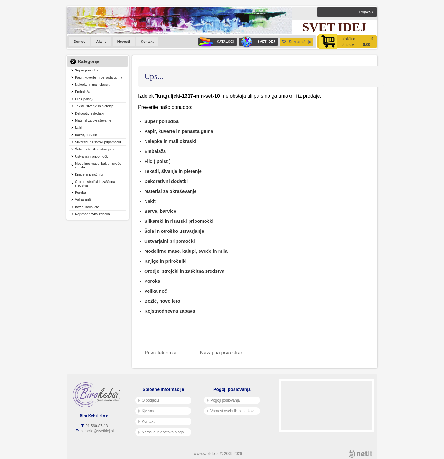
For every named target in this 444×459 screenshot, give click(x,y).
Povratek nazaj (161, 352)
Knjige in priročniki (89, 174)
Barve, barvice (86, 135)
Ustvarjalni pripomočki (92, 156)
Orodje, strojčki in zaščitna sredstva (95, 183)
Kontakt (147, 41)
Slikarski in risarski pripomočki (98, 142)
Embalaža (82, 92)
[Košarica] (347, 41)
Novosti (123, 41)
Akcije (101, 41)
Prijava (366, 12)
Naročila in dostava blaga (161, 432)
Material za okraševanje (93, 120)
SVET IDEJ (257, 42)
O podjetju (148, 400)
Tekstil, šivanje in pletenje (94, 106)
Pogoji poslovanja (223, 400)
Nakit (79, 127)
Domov (79, 41)
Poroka (80, 192)
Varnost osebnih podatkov (230, 411)
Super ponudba (86, 70)
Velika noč (83, 200)
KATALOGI (216, 42)
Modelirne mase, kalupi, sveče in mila (98, 165)
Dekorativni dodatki (89, 113)
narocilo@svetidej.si (97, 431)
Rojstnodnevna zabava (92, 214)
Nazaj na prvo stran (222, 352)
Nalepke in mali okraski (92, 84)
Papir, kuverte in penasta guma (98, 77)
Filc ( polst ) (84, 99)
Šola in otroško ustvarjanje (95, 149)
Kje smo (146, 411)
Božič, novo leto (87, 207)
